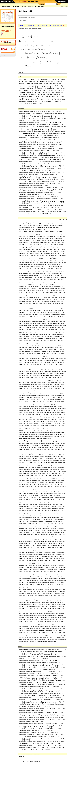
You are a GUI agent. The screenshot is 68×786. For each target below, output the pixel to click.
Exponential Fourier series (56, 25)
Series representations (43, 25)
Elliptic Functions (22, 25)
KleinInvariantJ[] (32, 25)
